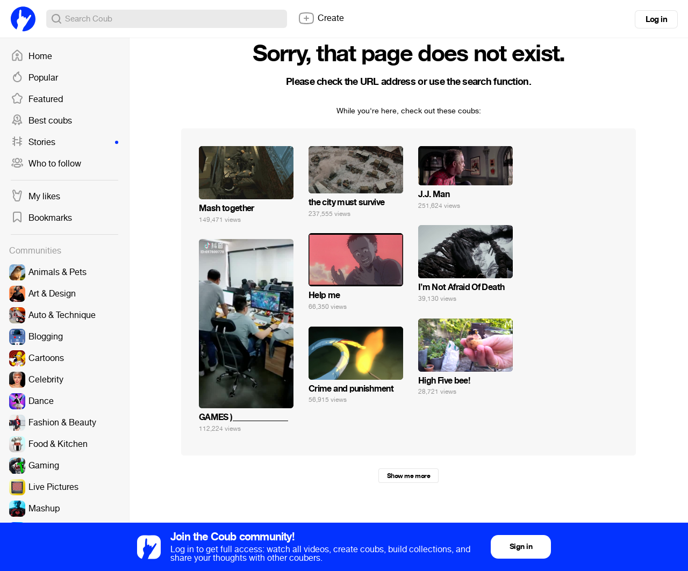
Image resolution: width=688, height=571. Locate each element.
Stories (64, 142)
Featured (37, 99)
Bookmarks (41, 218)
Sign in (521, 546)
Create (321, 18)
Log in (656, 19)
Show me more (408, 476)
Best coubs (41, 120)
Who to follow (46, 163)
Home (31, 56)
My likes (35, 196)
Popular (34, 77)
